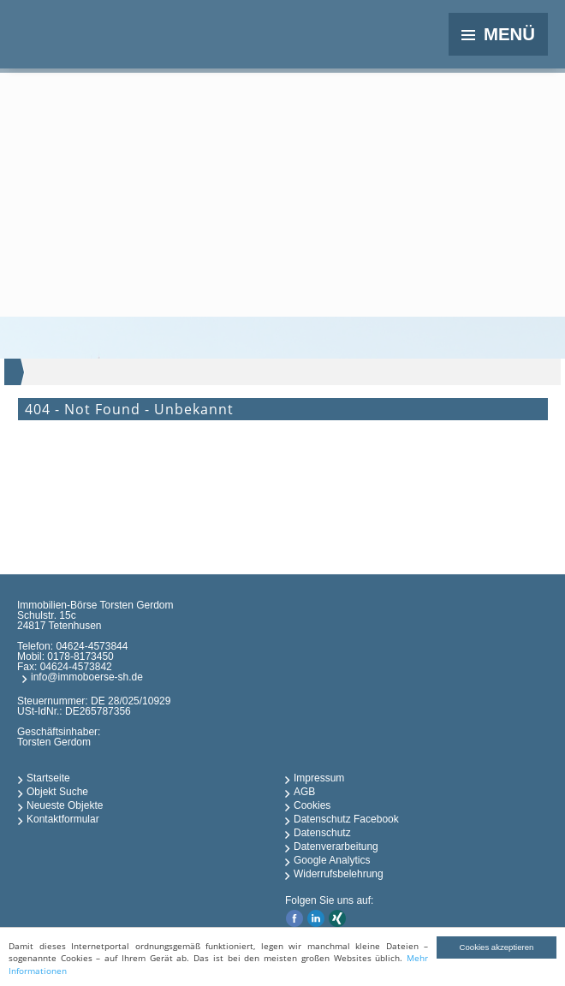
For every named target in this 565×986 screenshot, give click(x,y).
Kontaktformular (63, 819)
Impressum (319, 778)
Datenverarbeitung (336, 846)
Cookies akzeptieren (497, 947)
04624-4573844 (92, 646)
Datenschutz (322, 833)
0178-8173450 (80, 656)
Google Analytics (332, 860)
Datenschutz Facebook (346, 819)
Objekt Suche (57, 792)
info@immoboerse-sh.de (87, 677)
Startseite (48, 778)
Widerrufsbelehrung (339, 874)
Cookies (312, 805)
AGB (304, 792)
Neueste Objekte (65, 805)
